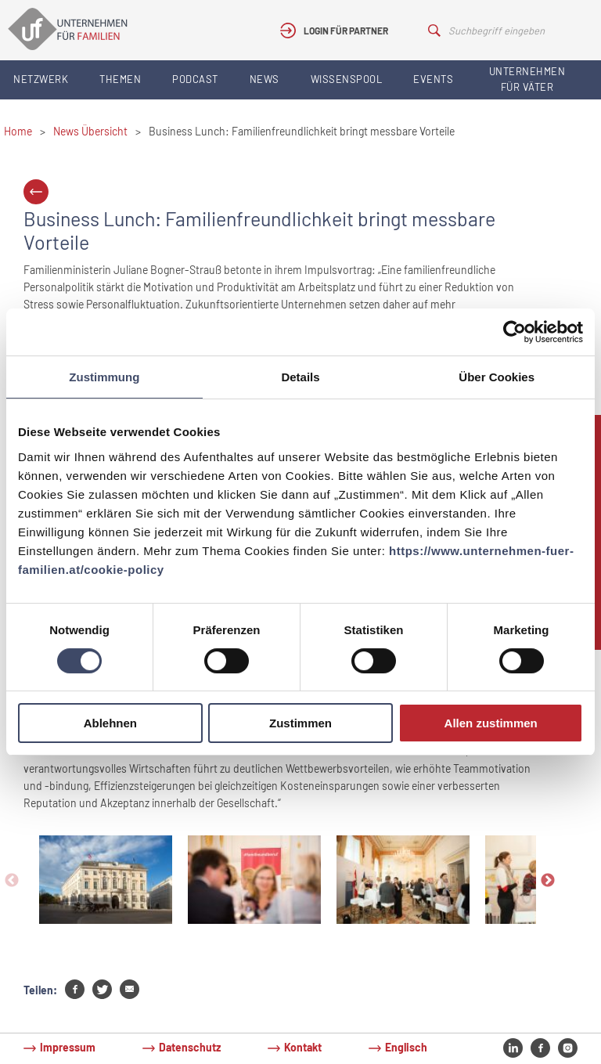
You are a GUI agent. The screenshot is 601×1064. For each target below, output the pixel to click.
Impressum (67, 1047)
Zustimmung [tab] (104, 377)
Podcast (195, 79)
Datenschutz (190, 1047)
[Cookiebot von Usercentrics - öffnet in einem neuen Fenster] (514, 332)
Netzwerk (40, 79)
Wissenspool (347, 79)
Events (433, 79)
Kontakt (303, 1047)
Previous (12, 881)
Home (18, 131)
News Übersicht (90, 131)
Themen (120, 79)
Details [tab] (300, 377)
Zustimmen (300, 723)
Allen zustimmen (491, 723)
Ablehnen (110, 723)
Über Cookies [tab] (496, 377)
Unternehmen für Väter (527, 79)
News (264, 79)
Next (548, 881)
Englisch (406, 1047)
